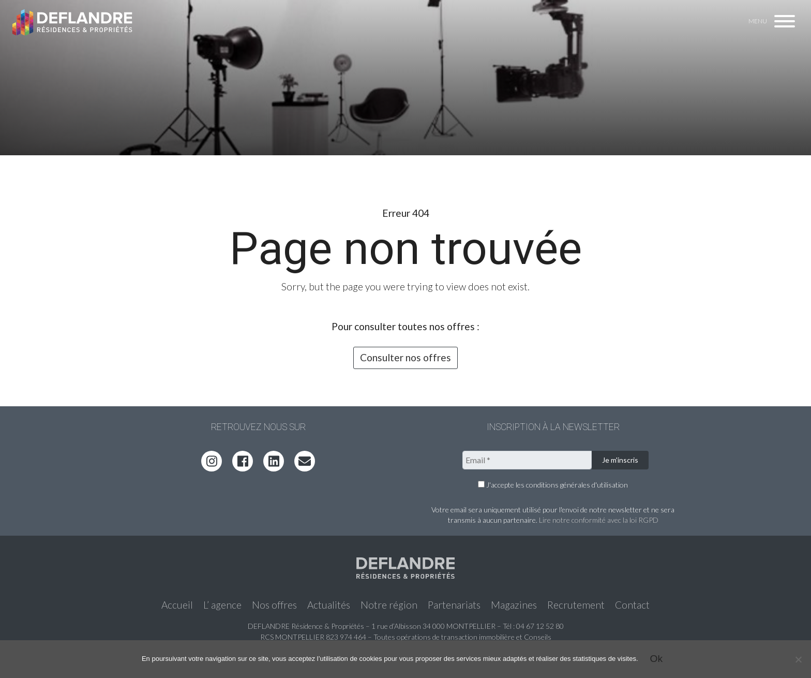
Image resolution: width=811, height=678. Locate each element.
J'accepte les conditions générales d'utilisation (553, 484)
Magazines (514, 605)
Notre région (389, 605)
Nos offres (274, 605)
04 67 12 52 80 (540, 626)
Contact (632, 605)
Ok (656, 658)
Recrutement (576, 605)
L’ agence (222, 605)
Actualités (328, 605)
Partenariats (454, 605)
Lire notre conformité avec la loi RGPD (598, 519)
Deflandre (73, 21)
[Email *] (527, 460)
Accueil (177, 605)
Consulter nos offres (405, 357)
